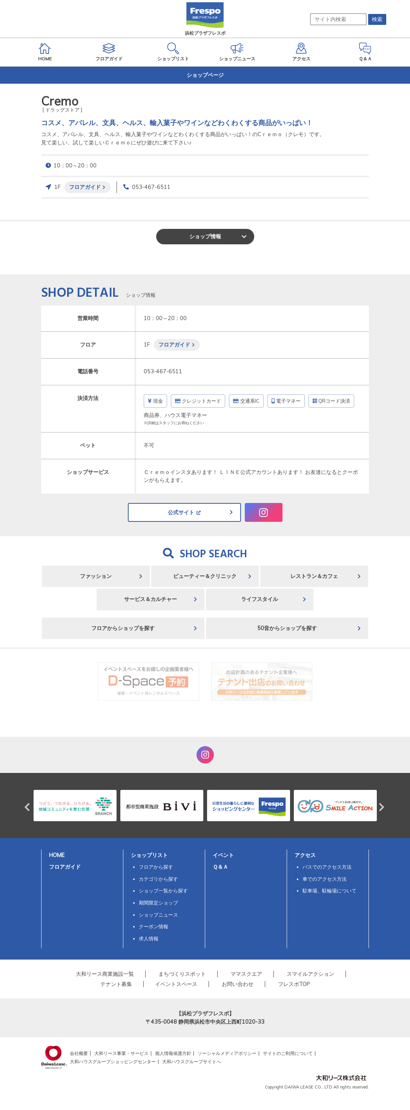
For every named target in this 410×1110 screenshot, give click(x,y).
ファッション (96, 576)
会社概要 (79, 1053)
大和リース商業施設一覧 (105, 973)
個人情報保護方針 (173, 1053)
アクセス (305, 855)
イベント (223, 855)
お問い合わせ (237, 984)
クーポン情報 (153, 926)
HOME (56, 855)
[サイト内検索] (338, 19)
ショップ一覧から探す (163, 891)
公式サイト (181, 512)
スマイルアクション (310, 973)
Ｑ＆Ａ (220, 866)
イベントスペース (176, 984)
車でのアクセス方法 (325, 879)
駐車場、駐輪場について (329, 891)
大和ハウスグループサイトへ (191, 1061)
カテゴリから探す (158, 879)
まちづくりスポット (182, 973)
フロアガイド (85, 187)
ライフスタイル (259, 599)
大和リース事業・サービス (121, 1053)
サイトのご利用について (288, 1053)
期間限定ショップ (158, 903)
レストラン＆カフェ (314, 576)
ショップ (205, 236)
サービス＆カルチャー (150, 599)
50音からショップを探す (287, 628)
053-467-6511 (151, 187)
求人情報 (148, 938)
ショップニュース (158, 915)
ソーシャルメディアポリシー (227, 1053)
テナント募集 (116, 984)
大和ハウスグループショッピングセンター (113, 1061)
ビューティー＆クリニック (204, 576)
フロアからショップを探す (123, 628)
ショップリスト (149, 855)
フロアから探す (156, 867)
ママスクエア (246, 973)
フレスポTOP (294, 984)
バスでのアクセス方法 (327, 867)
